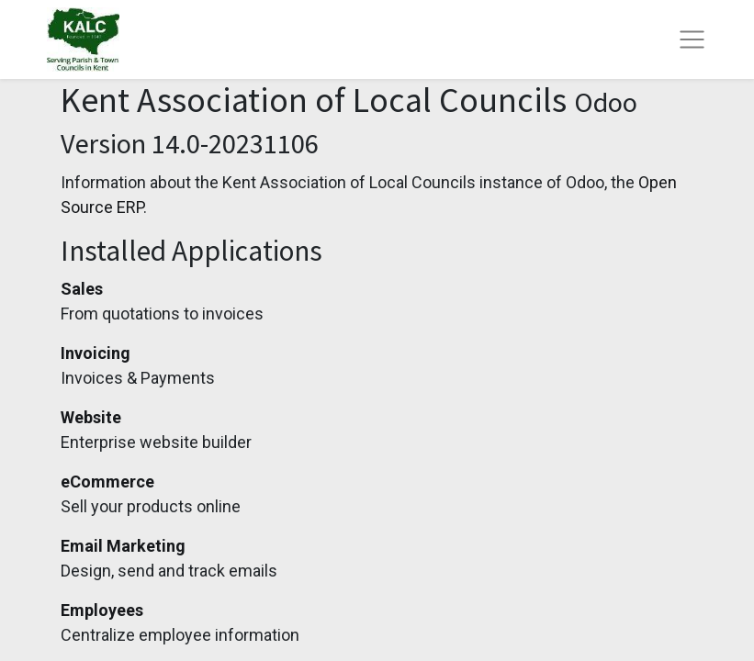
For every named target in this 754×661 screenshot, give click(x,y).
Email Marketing (123, 545)
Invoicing (95, 353)
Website (91, 417)
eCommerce (107, 481)
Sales (82, 288)
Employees (102, 610)
